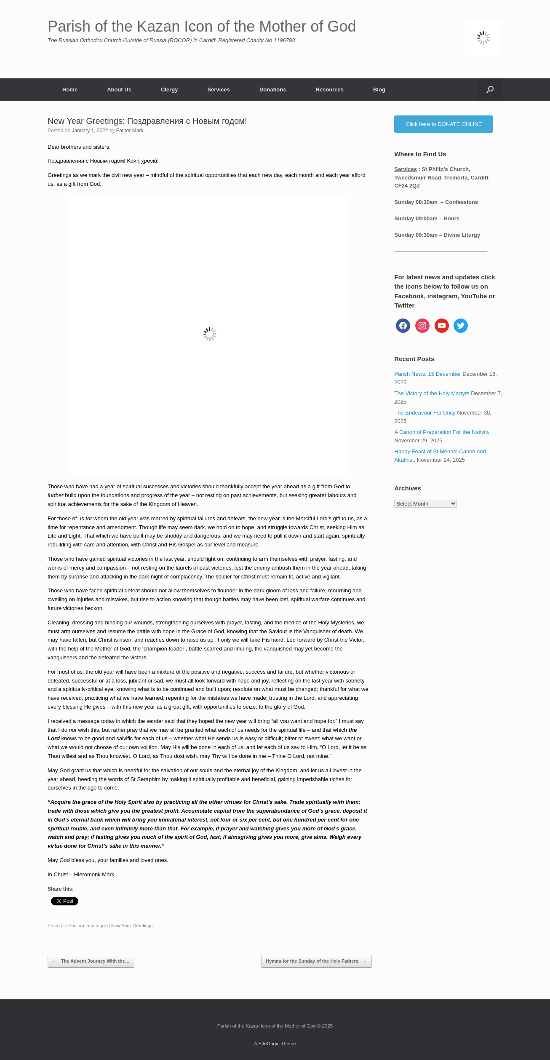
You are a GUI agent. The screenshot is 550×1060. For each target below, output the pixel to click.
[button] (490, 89)
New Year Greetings (131, 925)
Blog (379, 89)
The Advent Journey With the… (91, 961)
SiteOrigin (269, 1043)
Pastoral (76, 925)
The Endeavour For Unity (424, 413)
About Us (119, 89)
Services (218, 89)
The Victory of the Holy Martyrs (431, 393)
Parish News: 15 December (427, 374)
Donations (272, 89)
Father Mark (130, 131)
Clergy (169, 89)
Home (69, 89)
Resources (329, 89)
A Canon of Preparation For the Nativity (441, 432)
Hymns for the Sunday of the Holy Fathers (316, 961)
